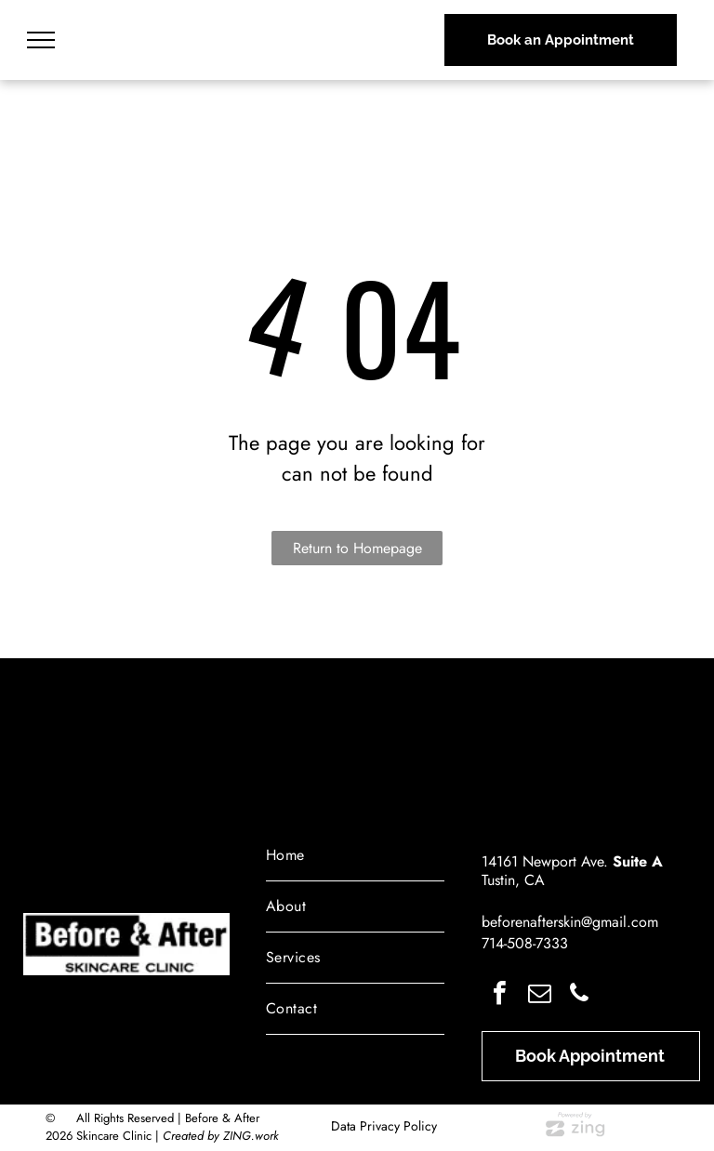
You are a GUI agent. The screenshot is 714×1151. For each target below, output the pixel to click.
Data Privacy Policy (384, 1126)
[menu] (41, 40)
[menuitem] (355, 855)
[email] (539, 995)
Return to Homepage (357, 548)
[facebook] (499, 995)
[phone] (579, 995)
